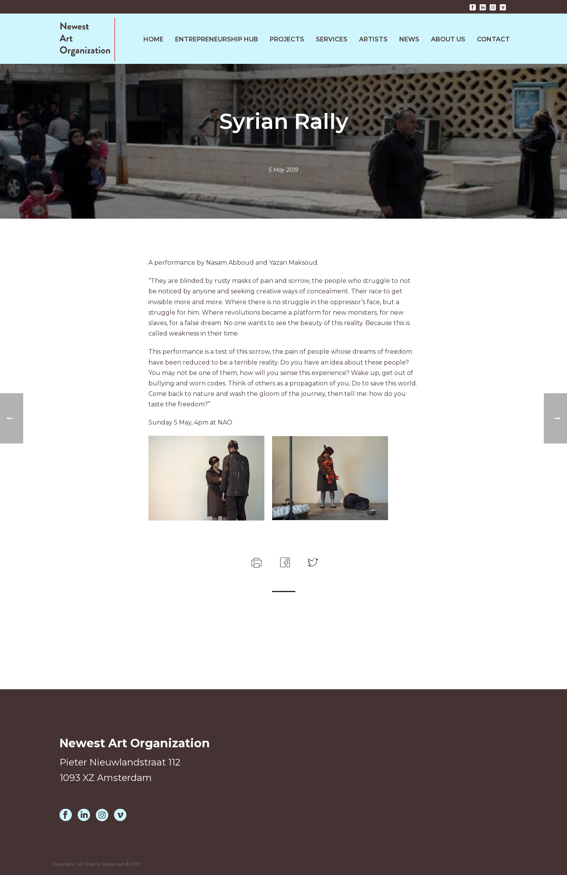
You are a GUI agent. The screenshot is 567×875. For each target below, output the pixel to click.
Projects (287, 39)
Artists (373, 39)
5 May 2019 (283, 169)
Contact (493, 39)
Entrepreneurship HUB (216, 39)
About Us (448, 39)
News (409, 39)
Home (153, 39)
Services (331, 39)
